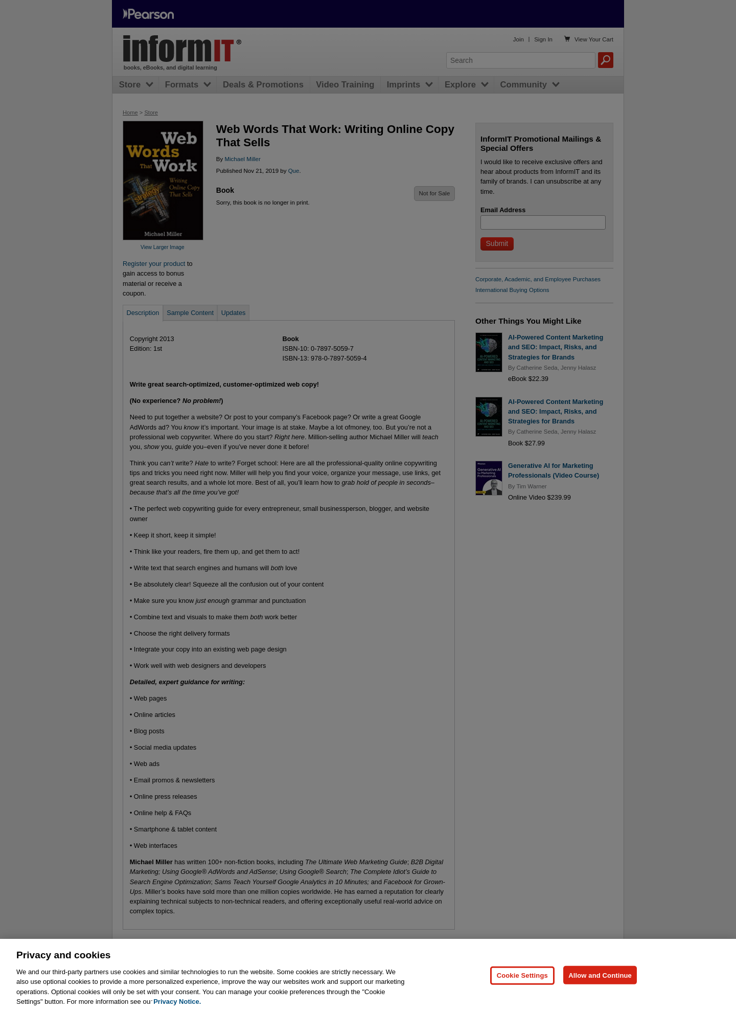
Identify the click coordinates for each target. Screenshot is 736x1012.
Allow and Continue (600, 998)
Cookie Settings (522, 998)
